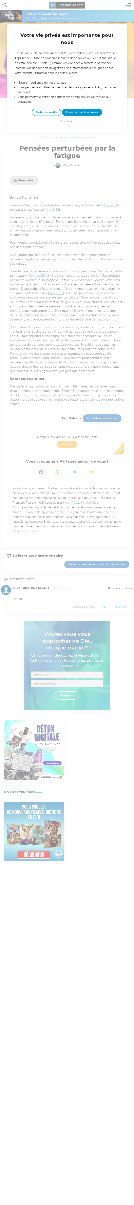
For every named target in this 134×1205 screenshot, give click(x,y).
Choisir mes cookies (46, 112)
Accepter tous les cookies (82, 112)
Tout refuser (66, 121)
